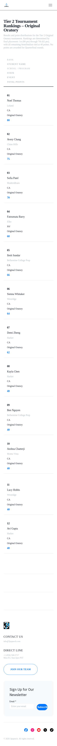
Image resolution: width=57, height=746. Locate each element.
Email (13, 701)
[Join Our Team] (21, 669)
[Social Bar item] (26, 730)
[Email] (21, 706)
